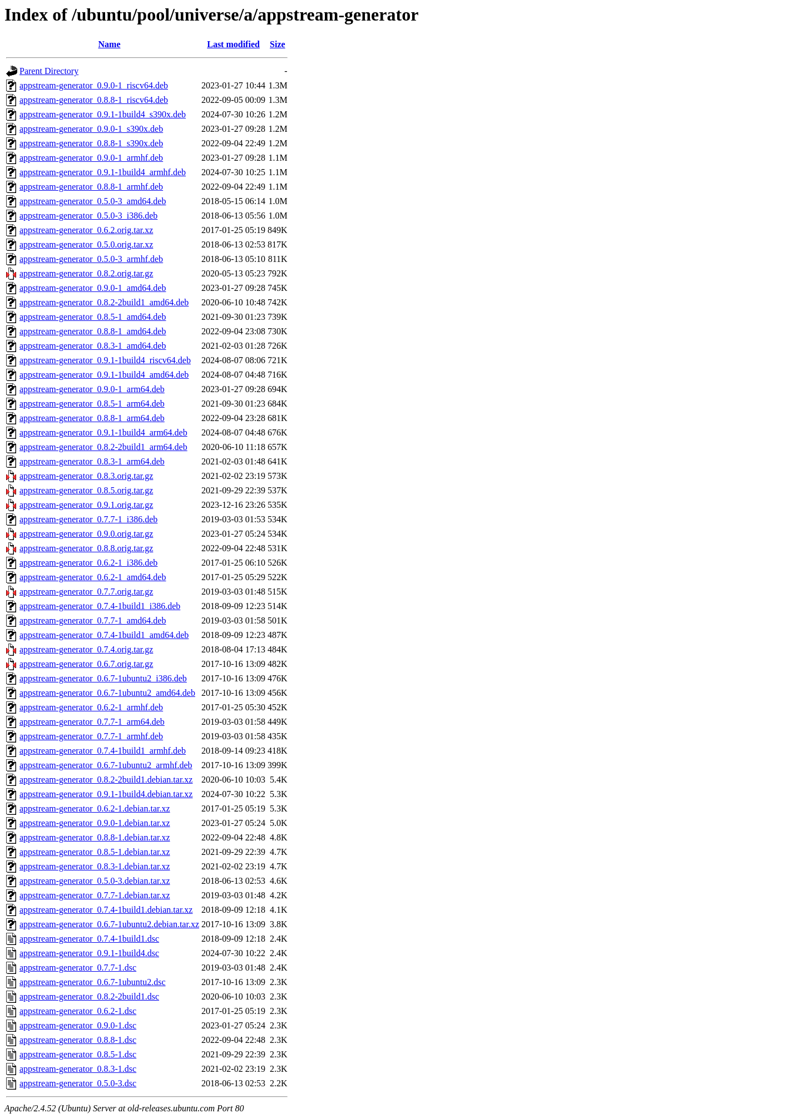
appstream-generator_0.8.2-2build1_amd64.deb (104, 302)
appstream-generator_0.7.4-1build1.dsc (89, 938)
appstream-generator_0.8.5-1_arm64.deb (92, 403)
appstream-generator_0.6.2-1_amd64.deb (92, 577)
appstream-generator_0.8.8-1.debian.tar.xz (94, 837)
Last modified (233, 44)
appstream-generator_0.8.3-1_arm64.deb (92, 461)
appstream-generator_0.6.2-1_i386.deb (88, 562)
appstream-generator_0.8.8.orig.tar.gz (86, 548)
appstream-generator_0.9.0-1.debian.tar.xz (94, 823)
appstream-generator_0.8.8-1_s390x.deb (91, 143)
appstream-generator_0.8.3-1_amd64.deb (92, 345)
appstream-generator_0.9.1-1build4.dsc (89, 953)
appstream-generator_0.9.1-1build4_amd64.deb (104, 374)
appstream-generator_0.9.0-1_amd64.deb (92, 288)
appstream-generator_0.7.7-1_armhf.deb (91, 736)
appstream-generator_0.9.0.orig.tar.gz (86, 533)
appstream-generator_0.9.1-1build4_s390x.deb (102, 114)
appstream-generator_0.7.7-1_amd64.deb (92, 620)
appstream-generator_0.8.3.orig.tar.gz (86, 476)
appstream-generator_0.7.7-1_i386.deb (88, 519)
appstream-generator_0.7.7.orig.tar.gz (86, 591)
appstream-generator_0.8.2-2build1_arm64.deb (103, 447)
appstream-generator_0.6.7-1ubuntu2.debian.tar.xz (109, 924)
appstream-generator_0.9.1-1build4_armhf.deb (102, 172)
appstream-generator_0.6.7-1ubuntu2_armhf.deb (105, 765)
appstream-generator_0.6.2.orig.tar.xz (86, 230)
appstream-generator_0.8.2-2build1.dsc (89, 996)
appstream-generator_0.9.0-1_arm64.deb (92, 389)
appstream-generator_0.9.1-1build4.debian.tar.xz (105, 794)
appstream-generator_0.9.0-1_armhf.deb (91, 157)
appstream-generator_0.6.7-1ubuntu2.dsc (92, 982)
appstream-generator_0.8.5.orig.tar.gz (86, 490)
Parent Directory (48, 71)
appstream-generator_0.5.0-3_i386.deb (88, 215)
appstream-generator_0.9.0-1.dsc (77, 1025)
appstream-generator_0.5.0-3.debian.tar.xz (94, 881)
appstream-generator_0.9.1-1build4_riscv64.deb (105, 360)
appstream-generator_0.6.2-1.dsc (77, 1011)
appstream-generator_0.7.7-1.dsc (77, 967)
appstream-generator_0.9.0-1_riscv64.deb (93, 85)
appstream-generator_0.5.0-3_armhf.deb (91, 259)
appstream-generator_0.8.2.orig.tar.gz (86, 273)
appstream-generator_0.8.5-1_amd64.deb (92, 316)
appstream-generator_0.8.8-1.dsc (77, 1040)
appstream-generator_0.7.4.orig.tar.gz (86, 649)
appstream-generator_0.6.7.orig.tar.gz (86, 664)
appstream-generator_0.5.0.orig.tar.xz (86, 244)
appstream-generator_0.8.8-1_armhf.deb (91, 186)
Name (109, 44)
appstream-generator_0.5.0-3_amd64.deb (92, 201)
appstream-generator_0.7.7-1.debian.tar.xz (94, 895)
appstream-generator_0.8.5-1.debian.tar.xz (94, 852)
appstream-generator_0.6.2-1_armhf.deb (91, 707)
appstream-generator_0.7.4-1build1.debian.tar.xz (105, 909)
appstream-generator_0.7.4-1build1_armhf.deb (102, 750)
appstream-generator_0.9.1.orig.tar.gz (86, 504)
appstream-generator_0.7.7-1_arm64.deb (92, 721)
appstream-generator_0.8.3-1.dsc (77, 1069)
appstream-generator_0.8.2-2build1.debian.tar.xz (105, 779)
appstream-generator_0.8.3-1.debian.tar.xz (94, 866)
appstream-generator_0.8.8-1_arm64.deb (92, 418)
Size (277, 44)
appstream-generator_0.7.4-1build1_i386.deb (99, 606)
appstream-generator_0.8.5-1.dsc (77, 1054)
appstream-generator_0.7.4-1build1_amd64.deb (104, 635)
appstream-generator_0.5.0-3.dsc (77, 1083)
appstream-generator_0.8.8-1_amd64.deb (92, 331)
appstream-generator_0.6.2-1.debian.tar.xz (94, 808)
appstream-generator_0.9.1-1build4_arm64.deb (103, 432)
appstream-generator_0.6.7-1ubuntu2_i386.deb (103, 678)
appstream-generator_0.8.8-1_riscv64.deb (93, 100)
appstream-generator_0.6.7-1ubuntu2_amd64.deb (107, 692)
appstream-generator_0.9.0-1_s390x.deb (91, 128)
